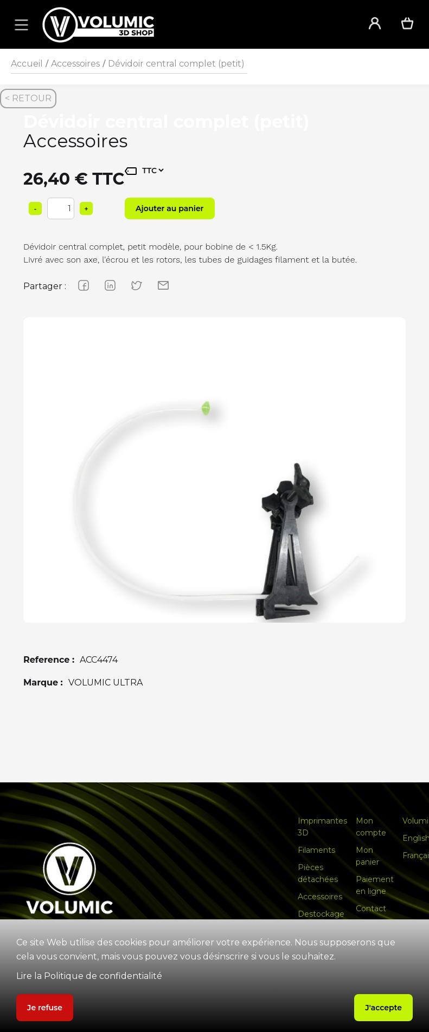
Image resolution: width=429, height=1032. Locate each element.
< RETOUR (28, 98)
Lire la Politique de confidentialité (89, 976)
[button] (19, 24)
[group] (214, 508)
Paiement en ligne (375, 885)
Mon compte (371, 827)
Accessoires (75, 63)
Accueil (27, 63)
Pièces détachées (318, 873)
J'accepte (383, 1008)
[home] (190, 24)
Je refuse (44, 1008)
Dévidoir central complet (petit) (176, 63)
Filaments (316, 850)
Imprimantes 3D (322, 827)
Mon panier (367, 856)
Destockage (321, 914)
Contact (371, 908)
